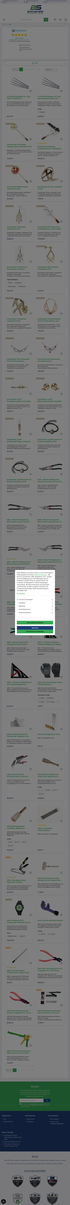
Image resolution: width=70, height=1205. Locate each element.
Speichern (35, 627)
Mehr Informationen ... (41, 574)
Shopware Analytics (25, 612)
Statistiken (22, 603)
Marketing (22, 606)
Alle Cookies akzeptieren (35, 622)
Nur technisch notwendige (35, 631)
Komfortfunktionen (24, 609)
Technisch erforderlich (26, 599)
